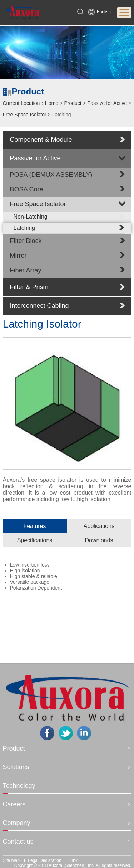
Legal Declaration (44, 860)
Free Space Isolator (24, 114)
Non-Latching (69, 216)
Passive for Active (107, 103)
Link (74, 860)
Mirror (18, 255)
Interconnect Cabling (39, 305)
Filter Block (26, 240)
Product (72, 103)
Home (51, 103)
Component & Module (41, 139)
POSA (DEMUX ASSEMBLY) (51, 174)
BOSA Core (26, 189)
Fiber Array (25, 270)
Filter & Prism (29, 287)
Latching (69, 227)
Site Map (11, 860)
